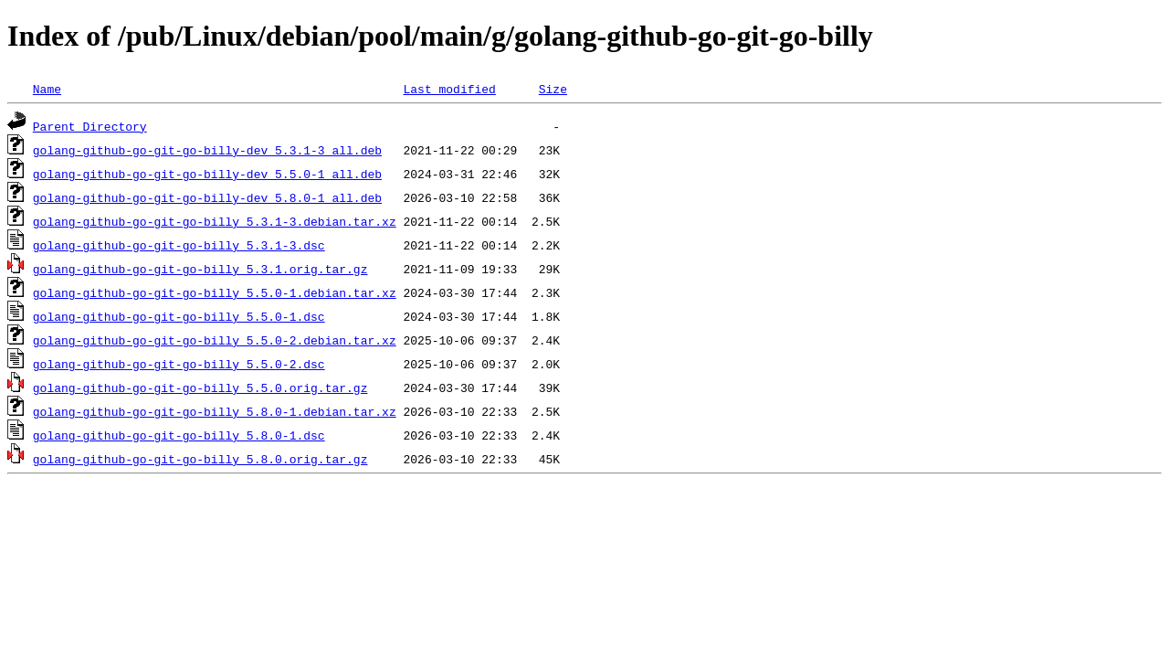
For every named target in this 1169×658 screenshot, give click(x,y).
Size (553, 88)
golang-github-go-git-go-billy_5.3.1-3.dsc (179, 245)
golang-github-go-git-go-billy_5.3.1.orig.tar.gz (200, 268)
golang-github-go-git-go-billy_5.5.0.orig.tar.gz (200, 387)
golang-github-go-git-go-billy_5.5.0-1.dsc (179, 316)
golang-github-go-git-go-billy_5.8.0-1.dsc (179, 435)
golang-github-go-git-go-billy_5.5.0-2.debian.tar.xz (214, 340)
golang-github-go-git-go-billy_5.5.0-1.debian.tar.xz (214, 292)
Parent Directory (90, 126)
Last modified (449, 88)
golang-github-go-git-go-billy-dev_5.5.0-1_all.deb (207, 173)
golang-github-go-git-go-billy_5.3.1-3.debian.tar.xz (214, 221)
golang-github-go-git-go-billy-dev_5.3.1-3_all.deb (207, 150)
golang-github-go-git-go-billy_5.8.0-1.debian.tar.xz (214, 411)
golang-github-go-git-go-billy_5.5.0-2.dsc (179, 364)
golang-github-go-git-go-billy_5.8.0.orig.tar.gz (200, 459)
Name (47, 88)
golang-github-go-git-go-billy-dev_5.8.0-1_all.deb (207, 197)
